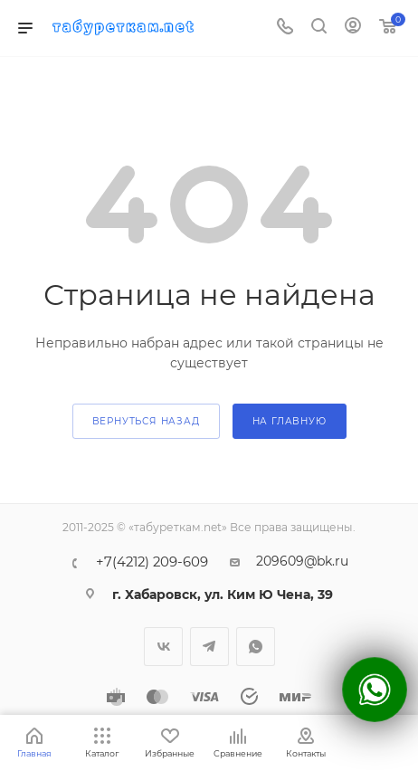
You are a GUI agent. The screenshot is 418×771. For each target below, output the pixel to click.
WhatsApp (255, 646)
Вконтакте (163, 646)
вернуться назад (146, 421)
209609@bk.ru (302, 561)
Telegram (209, 646)
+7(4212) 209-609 (152, 562)
